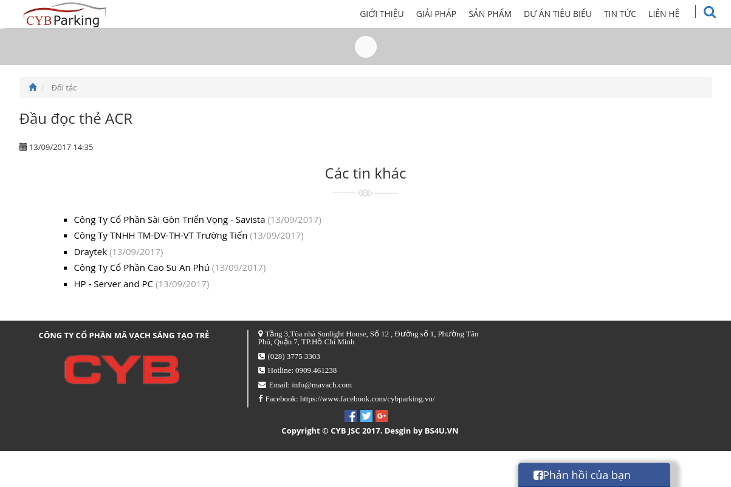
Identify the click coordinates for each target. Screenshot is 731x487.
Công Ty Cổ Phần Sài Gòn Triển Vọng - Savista (197, 219)
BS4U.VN (442, 430)
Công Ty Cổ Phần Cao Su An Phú (170, 267)
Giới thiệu (396, 13)
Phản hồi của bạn (582, 475)
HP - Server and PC (142, 284)
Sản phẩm (504, 13)
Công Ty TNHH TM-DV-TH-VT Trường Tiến (189, 235)
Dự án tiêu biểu (572, 13)
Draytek (118, 251)
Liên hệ (677, 13)
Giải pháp (450, 13)
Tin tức (633, 13)
